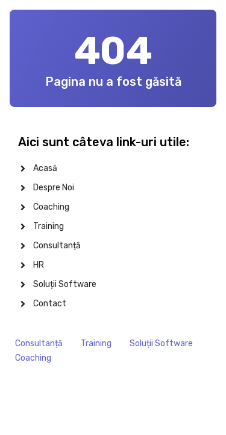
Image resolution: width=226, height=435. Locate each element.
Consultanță (39, 343)
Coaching (33, 358)
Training (96, 343)
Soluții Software (161, 343)
